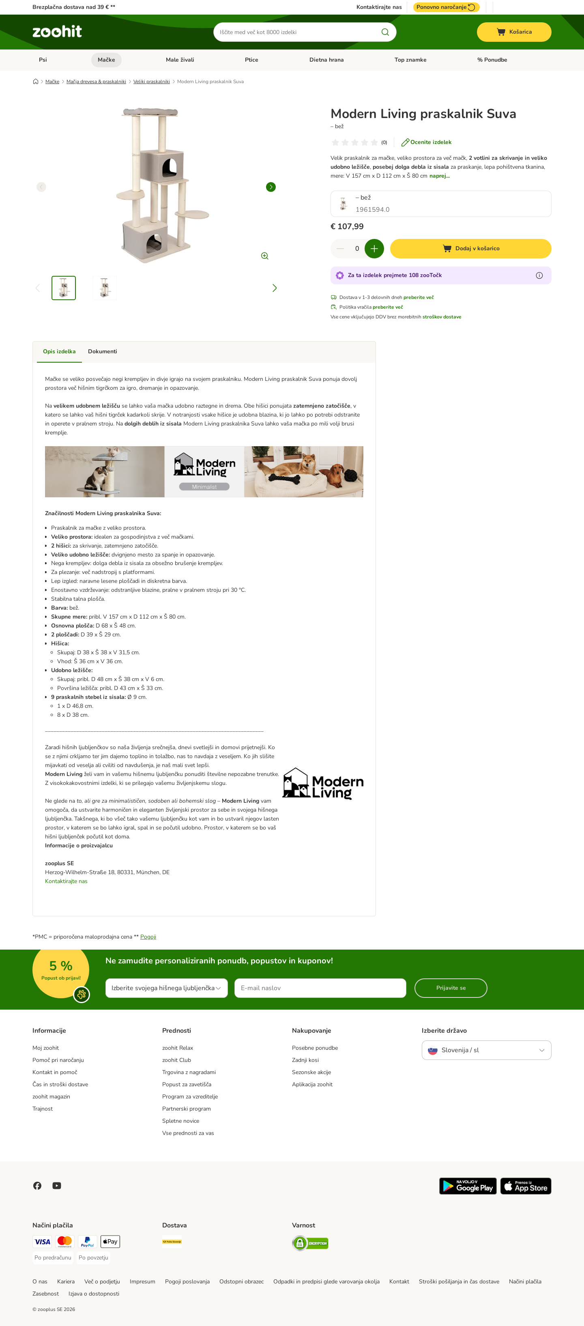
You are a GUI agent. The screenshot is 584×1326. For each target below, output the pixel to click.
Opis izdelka (59, 351)
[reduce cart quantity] (340, 248)
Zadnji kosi (305, 1060)
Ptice (251, 60)
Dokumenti (102, 351)
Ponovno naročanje (447, 7)
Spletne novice (180, 1121)
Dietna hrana (326, 60)
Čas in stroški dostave (60, 1084)
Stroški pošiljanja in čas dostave (459, 1281)
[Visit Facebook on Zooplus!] (37, 1186)
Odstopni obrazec (241, 1281)
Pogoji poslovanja (187, 1281)
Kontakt (399, 1281)
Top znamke (411, 60)
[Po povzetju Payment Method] (93, 1257)
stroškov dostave (442, 317)
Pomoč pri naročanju (58, 1060)
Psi (43, 60)
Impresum (142, 1281)
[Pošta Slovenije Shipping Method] (172, 1243)
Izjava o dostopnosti (94, 1294)
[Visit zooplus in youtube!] (57, 1186)
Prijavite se (451, 988)
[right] (271, 187)
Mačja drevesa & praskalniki (96, 81)
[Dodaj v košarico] (471, 248)
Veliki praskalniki (151, 81)
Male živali (180, 60)
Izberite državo (444, 1030)
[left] (41, 187)
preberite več (419, 297)
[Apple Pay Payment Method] (110, 1243)
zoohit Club (176, 1060)
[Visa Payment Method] (42, 1243)
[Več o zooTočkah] (539, 275)
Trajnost (42, 1109)
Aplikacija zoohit (312, 1084)
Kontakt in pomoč (54, 1072)
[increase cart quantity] (374, 248)
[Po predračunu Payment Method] (52, 1257)
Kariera (66, 1281)
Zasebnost (45, 1294)
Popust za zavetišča (186, 1084)
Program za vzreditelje (190, 1096)
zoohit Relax (177, 1048)
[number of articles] (357, 248)
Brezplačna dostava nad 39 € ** (73, 7)
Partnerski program (186, 1109)
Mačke (106, 60)
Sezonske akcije (311, 1072)
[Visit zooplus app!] (468, 1193)
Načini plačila (525, 1281)
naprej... (439, 176)
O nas (39, 1281)
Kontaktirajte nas (379, 7)
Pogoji (148, 937)
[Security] (310, 1244)
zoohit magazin (51, 1096)
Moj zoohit (45, 1048)
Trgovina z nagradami (189, 1072)
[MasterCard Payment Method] (65, 1243)
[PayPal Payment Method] (87, 1243)
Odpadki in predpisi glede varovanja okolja (326, 1281)
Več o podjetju (102, 1281)
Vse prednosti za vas (188, 1133)
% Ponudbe (492, 60)
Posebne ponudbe (315, 1048)
